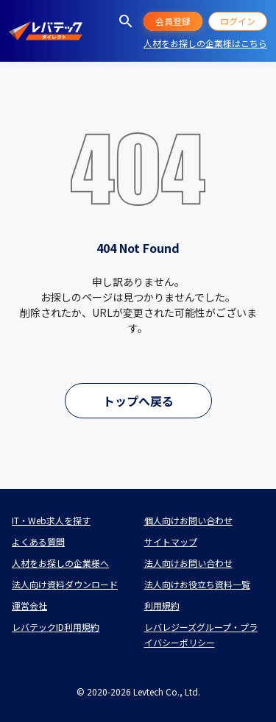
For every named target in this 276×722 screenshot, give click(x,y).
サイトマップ (170, 541)
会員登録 (173, 21)
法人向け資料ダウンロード (65, 584)
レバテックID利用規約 (55, 627)
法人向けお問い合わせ (188, 563)
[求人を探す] (126, 21)
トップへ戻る (138, 401)
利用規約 (162, 605)
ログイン (237, 21)
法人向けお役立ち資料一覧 (197, 584)
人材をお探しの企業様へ (60, 563)
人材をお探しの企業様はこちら (205, 43)
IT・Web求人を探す (51, 520)
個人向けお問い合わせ (188, 520)
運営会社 (29, 605)
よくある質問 (38, 541)
